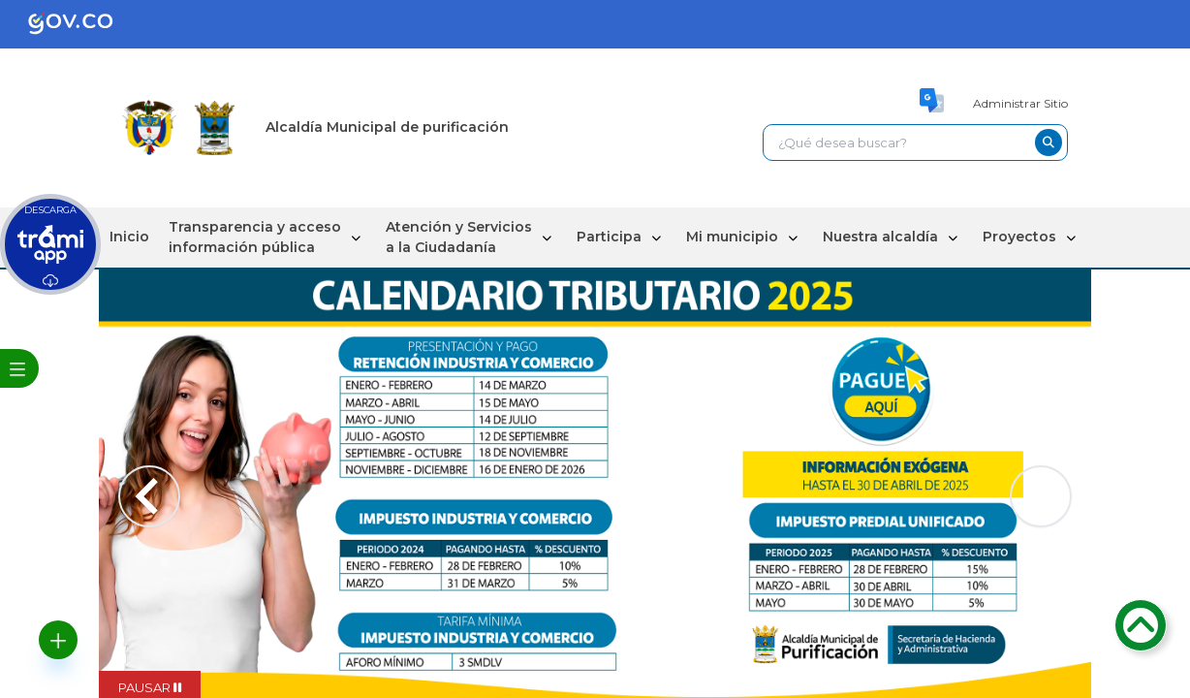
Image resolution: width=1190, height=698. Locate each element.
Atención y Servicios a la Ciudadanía (459, 237)
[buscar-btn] (1048, 142)
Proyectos (1019, 236)
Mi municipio (732, 236)
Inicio (129, 236)
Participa (609, 236)
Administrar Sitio (1020, 103)
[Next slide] (1041, 496)
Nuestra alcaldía (880, 236)
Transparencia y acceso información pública (255, 237)
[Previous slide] (149, 496)
